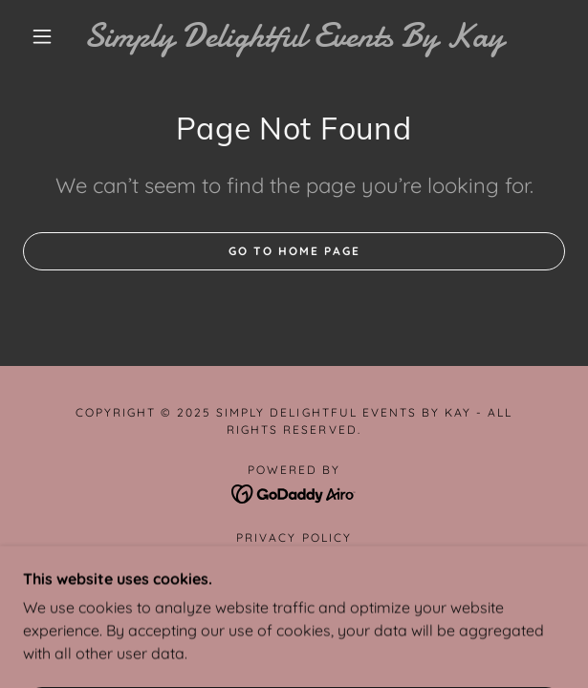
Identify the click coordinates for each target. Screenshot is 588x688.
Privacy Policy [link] (293, 537)
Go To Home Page (294, 251)
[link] (294, 35)
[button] (50, 36)
